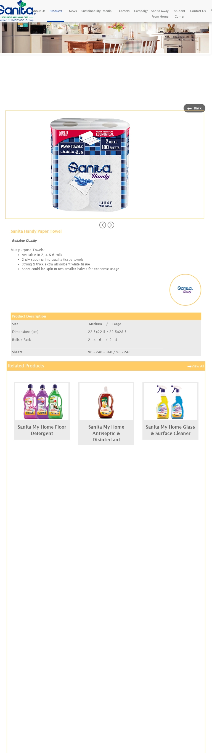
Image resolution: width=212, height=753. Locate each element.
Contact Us (198, 11)
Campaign (141, 11)
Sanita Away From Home (160, 13)
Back (194, 108)
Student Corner (179, 13)
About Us (38, 11)
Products (55, 11)
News (73, 11)
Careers (124, 11)
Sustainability (90, 11)
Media (107, 11)
